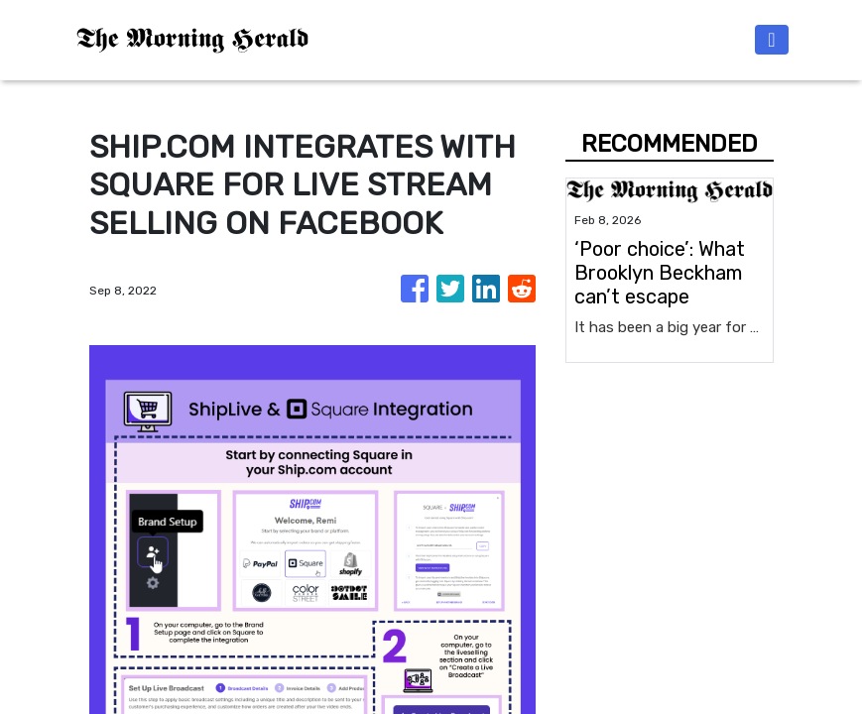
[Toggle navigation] (771, 40)
